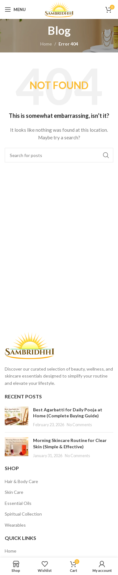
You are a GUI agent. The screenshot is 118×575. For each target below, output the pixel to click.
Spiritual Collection (23, 514)
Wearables (15, 525)
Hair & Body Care (21, 481)
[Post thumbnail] (16, 417)
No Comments (79, 424)
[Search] (59, 155)
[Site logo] (59, 9)
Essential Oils (18, 503)
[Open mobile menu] (15, 9)
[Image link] (29, 345)
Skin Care (14, 492)
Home (46, 43)
